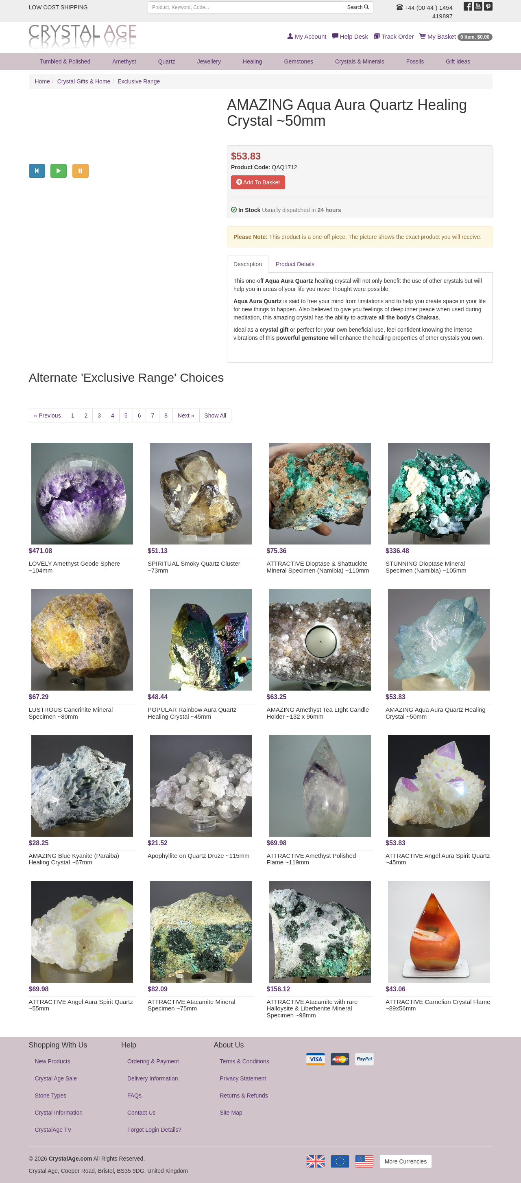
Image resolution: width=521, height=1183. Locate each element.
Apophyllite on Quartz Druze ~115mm (199, 855)
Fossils (415, 61)
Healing (252, 61)
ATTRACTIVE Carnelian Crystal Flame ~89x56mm (438, 1005)
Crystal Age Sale (56, 1078)
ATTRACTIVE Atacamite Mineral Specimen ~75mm (191, 1005)
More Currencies (406, 1161)
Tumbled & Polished (65, 61)
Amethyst (124, 61)
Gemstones (299, 61)
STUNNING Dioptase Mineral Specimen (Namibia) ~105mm (426, 567)
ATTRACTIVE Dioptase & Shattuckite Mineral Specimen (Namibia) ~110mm (318, 567)
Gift (458, 61)
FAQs (134, 1095)
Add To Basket (258, 182)
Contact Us (141, 1112)
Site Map (231, 1112)
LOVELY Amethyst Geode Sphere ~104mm (74, 567)
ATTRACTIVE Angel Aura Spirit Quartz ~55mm (81, 1005)
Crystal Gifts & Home (84, 81)
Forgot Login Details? (154, 1129)
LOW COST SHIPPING (58, 7)
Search (358, 7)
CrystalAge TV (53, 1129)
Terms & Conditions (244, 1061)
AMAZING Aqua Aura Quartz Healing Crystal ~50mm (436, 713)
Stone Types (51, 1095)
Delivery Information (152, 1078)
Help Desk (350, 36)
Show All (216, 415)
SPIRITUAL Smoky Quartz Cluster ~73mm (194, 567)
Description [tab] (247, 264)
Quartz (166, 61)
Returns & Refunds (244, 1095)
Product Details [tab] (295, 264)
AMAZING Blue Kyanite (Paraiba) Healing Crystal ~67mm (74, 859)
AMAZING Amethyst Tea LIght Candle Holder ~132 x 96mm (318, 713)
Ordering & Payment (153, 1061)
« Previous (47, 415)
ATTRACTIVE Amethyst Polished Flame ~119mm (311, 859)
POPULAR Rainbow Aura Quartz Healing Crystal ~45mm (192, 713)
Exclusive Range (139, 81)
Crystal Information (59, 1112)
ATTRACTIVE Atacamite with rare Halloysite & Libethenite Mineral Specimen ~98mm (312, 1008)
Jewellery (209, 61)
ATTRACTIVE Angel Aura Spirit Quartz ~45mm (438, 859)
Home (42, 81)
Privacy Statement (243, 1078)
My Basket (456, 36)
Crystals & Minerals (359, 61)
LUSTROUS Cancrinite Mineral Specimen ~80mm (71, 713)
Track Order (394, 36)
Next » (186, 415)
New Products (52, 1061)
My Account (307, 36)
